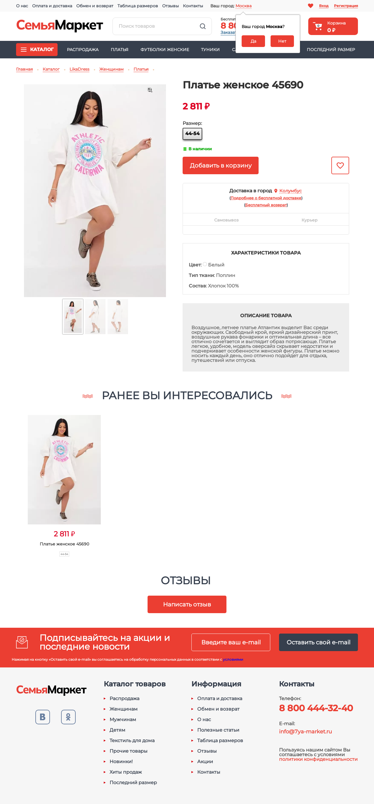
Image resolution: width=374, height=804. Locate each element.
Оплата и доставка (52, 5)
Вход (323, 6)
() (265, 198)
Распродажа (82, 49)
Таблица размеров (137, 5)
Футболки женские (165, 49)
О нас (22, 5)
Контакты (193, 5)
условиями (233, 659)
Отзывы (170, 5)
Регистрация (346, 6)
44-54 (192, 133)
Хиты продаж (126, 772)
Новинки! (121, 761)
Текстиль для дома (132, 740)
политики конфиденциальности (318, 759)
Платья (119, 49)
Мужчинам (123, 719)
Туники (210, 49)
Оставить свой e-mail (318, 642)
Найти (203, 26)
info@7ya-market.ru (305, 731)
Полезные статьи (218, 730)
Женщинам (124, 709)
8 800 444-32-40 (316, 708)
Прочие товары (129, 751)
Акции (205, 761)
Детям (117, 730)
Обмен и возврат (94, 5)
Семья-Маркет (60, 26)
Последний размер (331, 49)
